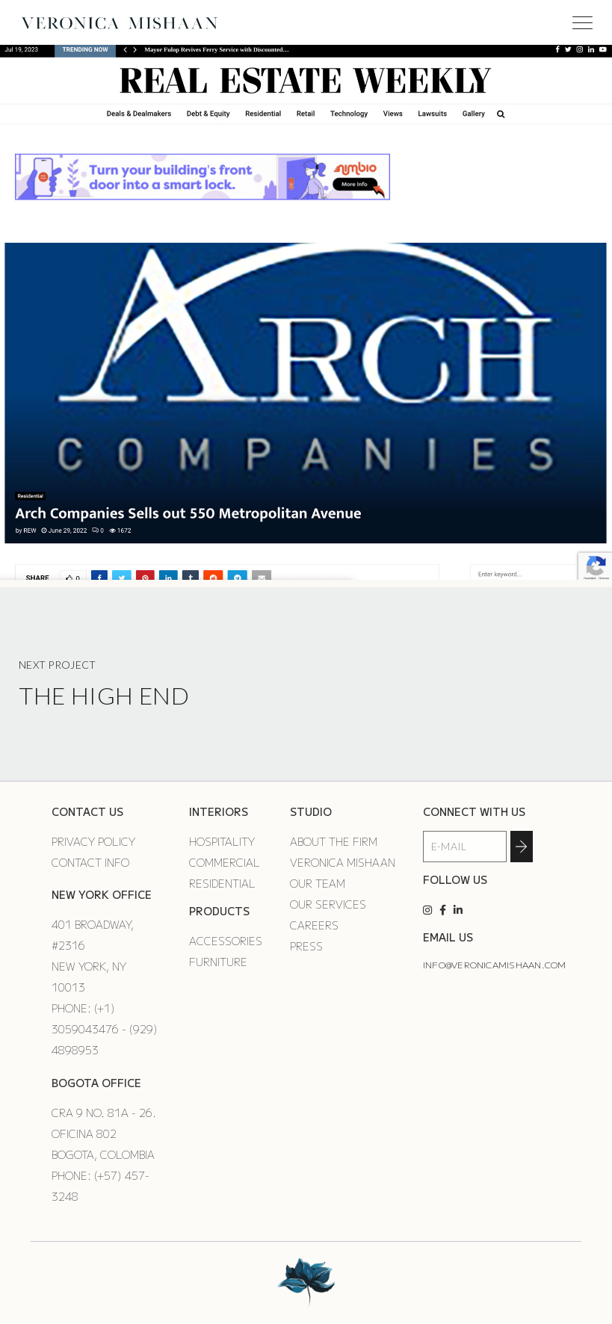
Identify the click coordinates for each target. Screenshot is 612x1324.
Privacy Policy (93, 841)
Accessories (225, 940)
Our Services (328, 904)
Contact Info (90, 862)
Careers (314, 925)
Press (306, 945)
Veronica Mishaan (342, 862)
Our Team (317, 883)
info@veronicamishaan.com (494, 964)
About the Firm (333, 841)
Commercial (224, 862)
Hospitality (222, 841)
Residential (222, 883)
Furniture (218, 961)
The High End (104, 695)
